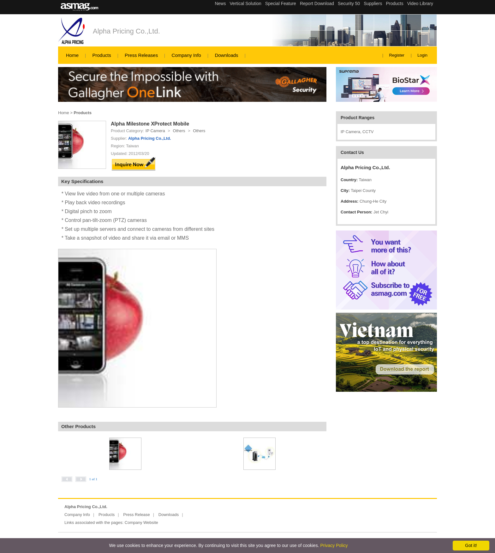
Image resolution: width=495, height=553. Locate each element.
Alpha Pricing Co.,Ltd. (126, 31)
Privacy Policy (334, 545)
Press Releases (141, 55)
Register (396, 55)
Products (101, 55)
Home (72, 55)
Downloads (226, 55)
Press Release (136, 514)
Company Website (141, 522)
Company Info (186, 55)
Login (422, 55)
